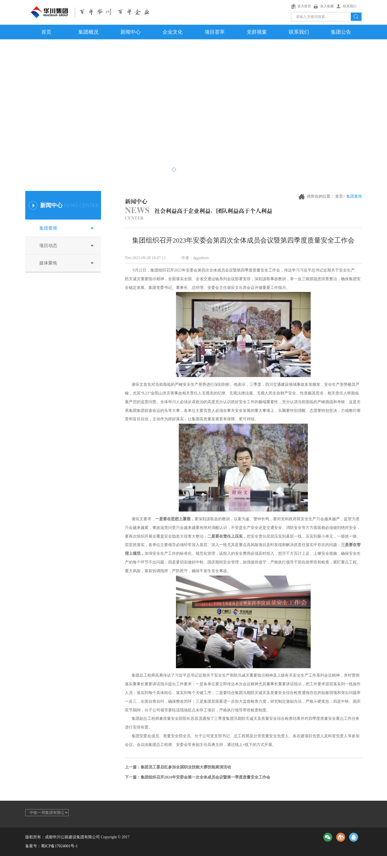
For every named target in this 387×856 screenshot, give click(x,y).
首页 (46, 32)
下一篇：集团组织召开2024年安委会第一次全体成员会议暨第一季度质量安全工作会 (197, 777)
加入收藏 (327, 6)
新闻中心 (130, 32)
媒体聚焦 (48, 263)
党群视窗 (257, 32)
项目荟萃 (215, 32)
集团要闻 (48, 228)
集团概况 (88, 32)
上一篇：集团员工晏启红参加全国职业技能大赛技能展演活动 (178, 767)
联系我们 (349, 6)
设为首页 (304, 6)
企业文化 (172, 32)
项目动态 (48, 245)
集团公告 (341, 32)
